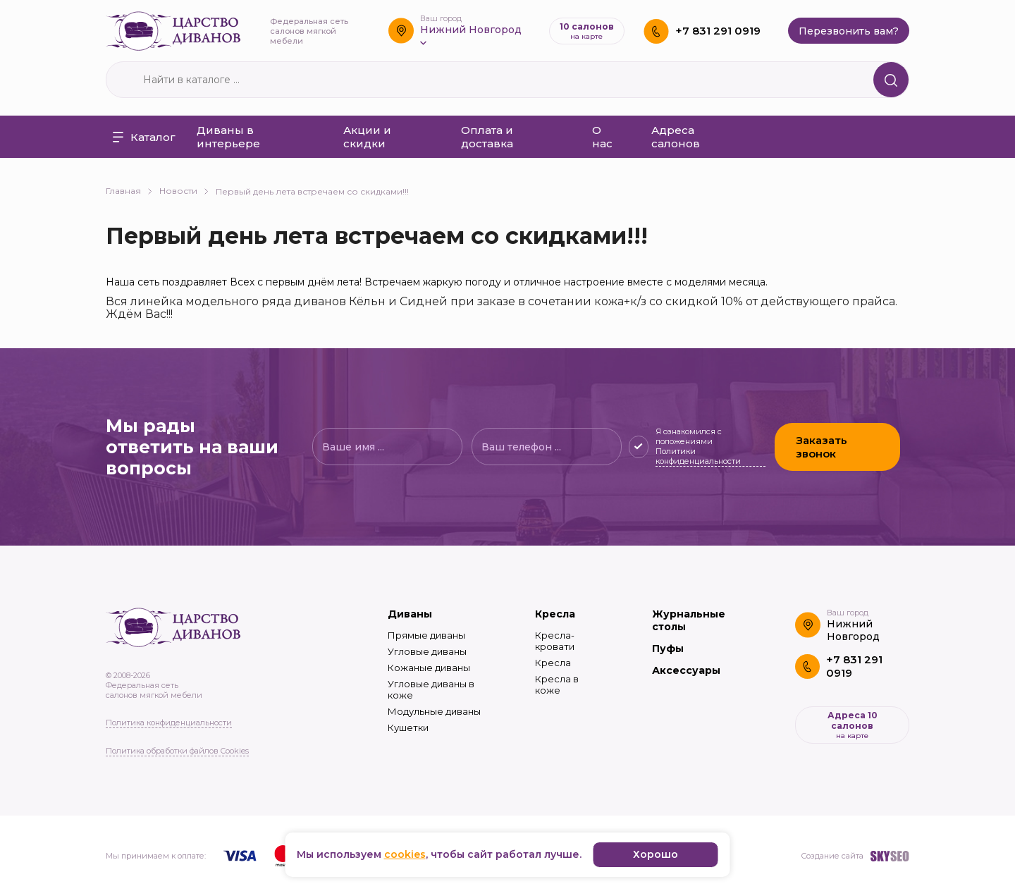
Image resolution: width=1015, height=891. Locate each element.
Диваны (410, 614)
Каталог (144, 137)
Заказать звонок (821, 447)
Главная (129, 190)
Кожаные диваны (429, 667)
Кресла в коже (557, 684)
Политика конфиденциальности (169, 722)
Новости (184, 190)
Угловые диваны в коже (431, 689)
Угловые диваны (427, 651)
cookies (405, 854)
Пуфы (668, 648)
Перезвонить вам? (849, 31)
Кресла (555, 614)
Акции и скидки (367, 136)
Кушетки (408, 727)
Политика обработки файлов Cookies (177, 751)
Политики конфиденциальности (698, 456)
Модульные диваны (434, 711)
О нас (602, 136)
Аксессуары (686, 670)
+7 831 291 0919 (718, 30)
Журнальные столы (688, 620)
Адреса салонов (675, 136)
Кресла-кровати (554, 640)
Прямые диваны (426, 635)
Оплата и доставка (487, 136)
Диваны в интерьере (228, 136)
